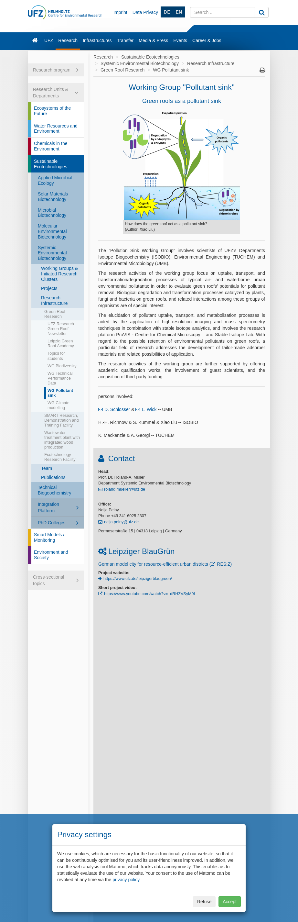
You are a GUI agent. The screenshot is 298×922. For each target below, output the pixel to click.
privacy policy (125, 879)
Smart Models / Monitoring (49, 537)
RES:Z (223, 564)
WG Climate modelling (58, 405)
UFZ (48, 40)
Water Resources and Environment (56, 128)
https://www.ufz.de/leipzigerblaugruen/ (137, 578)
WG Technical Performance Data (60, 378)
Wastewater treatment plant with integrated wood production (62, 440)
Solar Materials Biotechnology (53, 196)
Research (68, 40)
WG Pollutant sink (60, 393)
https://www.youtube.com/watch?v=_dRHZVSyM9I (149, 594)
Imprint (120, 12)
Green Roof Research (54, 314)
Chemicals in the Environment (51, 146)
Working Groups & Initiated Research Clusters (59, 274)
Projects (49, 288)
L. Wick (149, 409)
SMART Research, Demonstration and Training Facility (61, 420)
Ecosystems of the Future (52, 111)
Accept (230, 901)
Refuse (204, 901)
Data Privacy (145, 12)
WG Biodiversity (62, 366)
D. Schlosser (117, 409)
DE (167, 12)
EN (179, 12)
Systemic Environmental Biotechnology (52, 253)
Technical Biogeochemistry (54, 490)
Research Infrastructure (54, 300)
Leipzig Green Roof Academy (61, 343)
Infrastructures (97, 40)
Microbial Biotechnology (52, 212)
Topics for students (56, 356)
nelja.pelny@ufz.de (121, 522)
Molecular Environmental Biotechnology (52, 231)
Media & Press (153, 40)
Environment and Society (51, 555)
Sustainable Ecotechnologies (50, 164)
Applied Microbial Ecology (55, 180)
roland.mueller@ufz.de (124, 489)
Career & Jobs (206, 40)
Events (180, 40)
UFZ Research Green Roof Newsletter (61, 329)
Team (46, 468)
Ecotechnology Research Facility (60, 457)
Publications (53, 477)
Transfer (125, 40)
